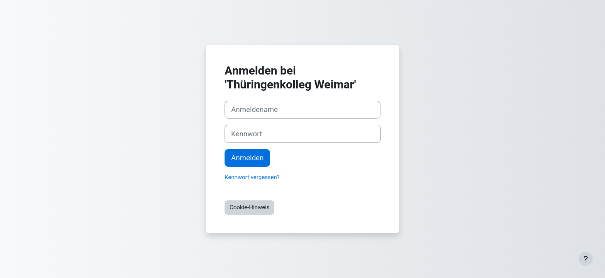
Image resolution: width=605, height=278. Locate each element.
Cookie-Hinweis (249, 207)
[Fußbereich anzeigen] (586, 259)
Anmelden (247, 158)
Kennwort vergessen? (252, 177)
